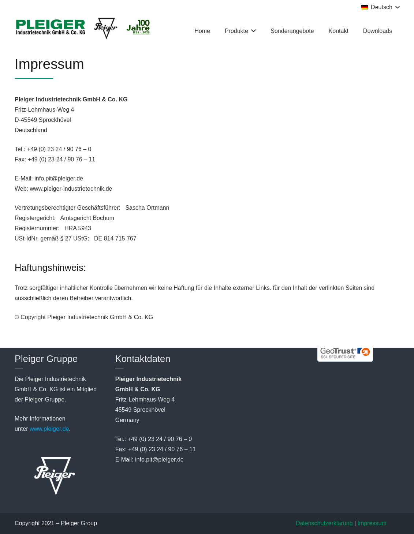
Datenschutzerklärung (324, 523)
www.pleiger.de (49, 429)
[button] (380, 7)
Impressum (372, 523)
